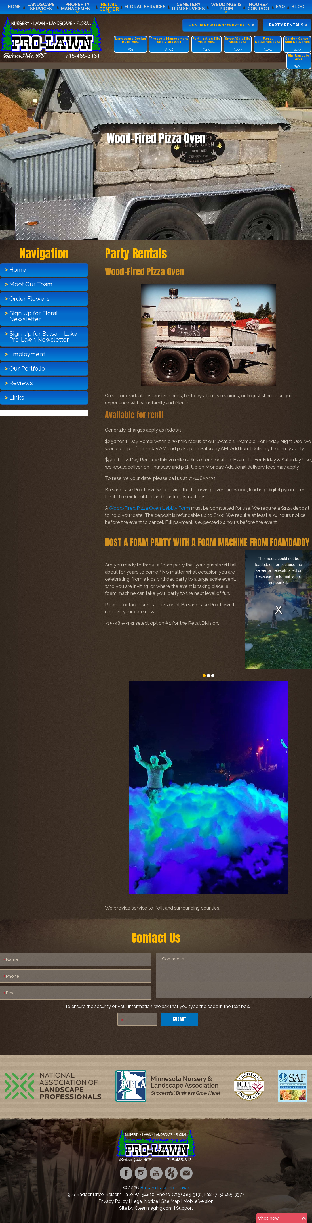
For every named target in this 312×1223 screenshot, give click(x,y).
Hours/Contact (258, 6)
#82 (130, 44)
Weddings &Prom (226, 6)
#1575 (237, 44)
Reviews (21, 382)
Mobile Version (198, 1201)
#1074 (267, 44)
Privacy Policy (113, 1201)
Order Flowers (29, 298)
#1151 (206, 44)
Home (14, 6)
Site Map (170, 1201)
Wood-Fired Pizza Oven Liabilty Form (149, 508)
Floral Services (145, 6)
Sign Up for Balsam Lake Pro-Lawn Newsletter (43, 336)
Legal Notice (144, 1201)
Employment (27, 354)
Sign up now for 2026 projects (221, 24)
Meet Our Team (30, 284)
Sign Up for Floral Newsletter (33, 316)
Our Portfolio (27, 368)
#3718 (169, 44)
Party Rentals (288, 24)
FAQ (280, 6)
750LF (299, 61)
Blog (297, 6)
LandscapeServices (41, 6)
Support (184, 1208)
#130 (297, 44)
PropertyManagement (77, 6)
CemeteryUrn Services (188, 6)
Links (16, 397)
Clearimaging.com (154, 1208)
